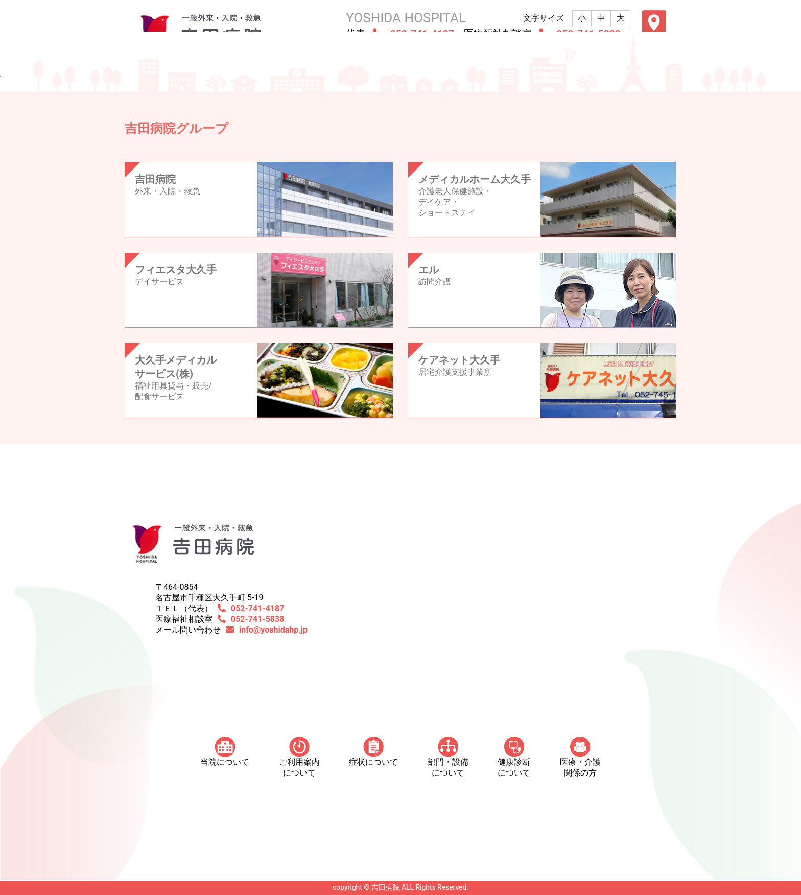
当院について (224, 752)
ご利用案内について (299, 757)
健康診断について (514, 757)
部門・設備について (448, 757)
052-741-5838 (257, 619)
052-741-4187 (257, 608)
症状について (373, 752)
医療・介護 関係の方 (580, 757)
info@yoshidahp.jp (273, 630)
